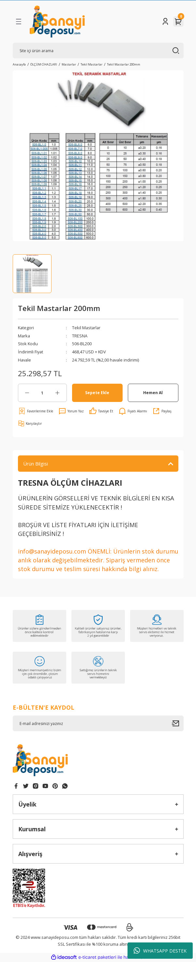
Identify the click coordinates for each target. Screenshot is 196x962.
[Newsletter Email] (98, 723)
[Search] (98, 50)
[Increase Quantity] (58, 393)
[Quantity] (42, 393)
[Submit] (178, 723)
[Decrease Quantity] (27, 393)
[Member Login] (165, 21)
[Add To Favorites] (35, 411)
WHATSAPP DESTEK (160, 950)
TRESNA (79, 336)
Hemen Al (153, 392)
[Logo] (57, 21)
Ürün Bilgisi (35, 463)
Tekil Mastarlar (86, 328)
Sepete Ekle (97, 392)
